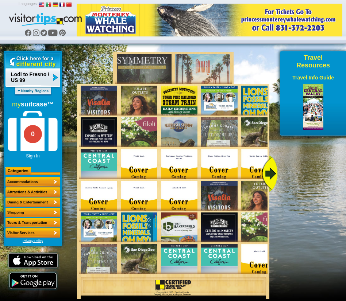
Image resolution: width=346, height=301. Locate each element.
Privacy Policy (33, 241)
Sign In (32, 156)
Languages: (28, 4)
